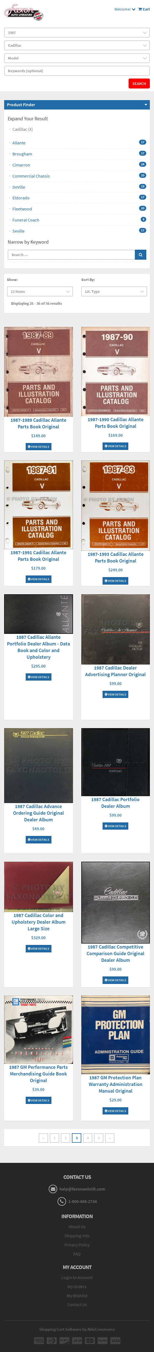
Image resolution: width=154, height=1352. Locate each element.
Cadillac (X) (22, 129)
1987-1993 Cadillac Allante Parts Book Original (115, 557)
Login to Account (77, 1277)
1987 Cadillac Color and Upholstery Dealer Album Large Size (39, 922)
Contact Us (77, 1304)
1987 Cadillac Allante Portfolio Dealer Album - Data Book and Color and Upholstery (38, 647)
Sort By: (88, 279)
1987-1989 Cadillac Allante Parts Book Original (38, 423)
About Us (77, 1226)
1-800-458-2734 (82, 1201)
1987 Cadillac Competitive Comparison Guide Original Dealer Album (115, 953)
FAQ (77, 1254)
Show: (12, 279)
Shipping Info (77, 1235)
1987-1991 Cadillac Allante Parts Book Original (38, 555)
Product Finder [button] (21, 104)
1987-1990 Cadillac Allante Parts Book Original (115, 422)
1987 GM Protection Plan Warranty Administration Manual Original (115, 1084)
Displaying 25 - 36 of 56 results (36, 303)
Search (139, 83)
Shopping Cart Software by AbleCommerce (77, 1329)
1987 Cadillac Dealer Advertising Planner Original (115, 671)
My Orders (77, 1286)
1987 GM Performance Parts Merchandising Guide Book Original (38, 1073)
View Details (38, 447)
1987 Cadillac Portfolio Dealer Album (115, 802)
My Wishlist (77, 1295)
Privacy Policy (77, 1244)
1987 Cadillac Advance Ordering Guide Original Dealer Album (38, 813)
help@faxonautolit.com (82, 1189)
